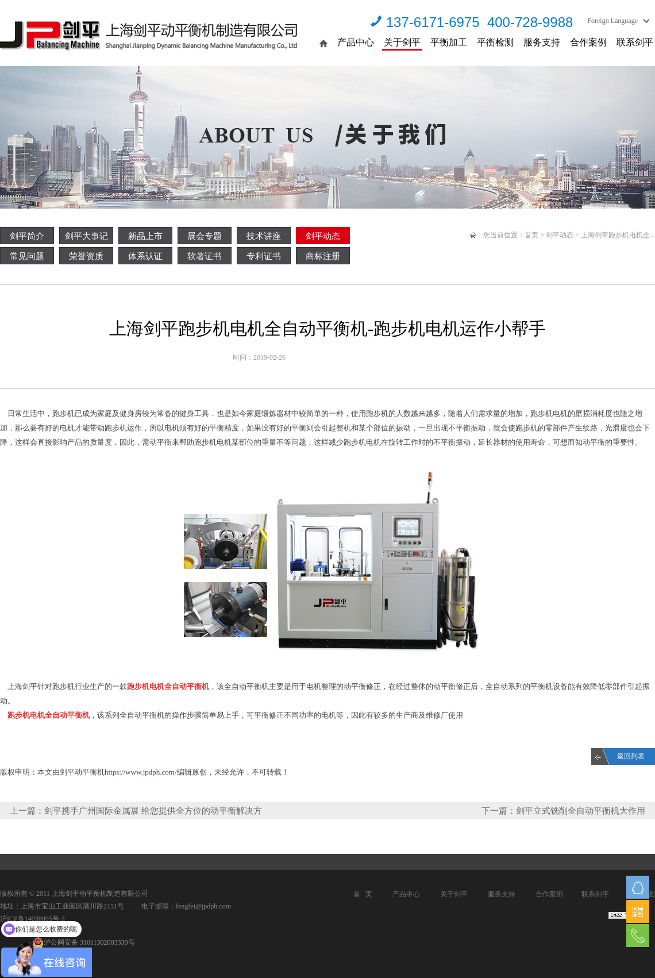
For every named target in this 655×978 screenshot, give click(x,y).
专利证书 (263, 256)
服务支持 (541, 42)
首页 (531, 235)
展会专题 (204, 236)
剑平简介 (27, 236)
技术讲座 (263, 236)
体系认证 (145, 256)
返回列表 (631, 756)
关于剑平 (402, 42)
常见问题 (27, 256)
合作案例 (588, 42)
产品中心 (355, 42)
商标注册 (323, 256)
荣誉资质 (86, 256)
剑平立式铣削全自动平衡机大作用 (580, 810)
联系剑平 (635, 42)
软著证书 (204, 256)
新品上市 (145, 236)
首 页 (362, 894)
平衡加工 (448, 42)
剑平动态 (323, 236)
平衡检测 (495, 42)
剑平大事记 (86, 236)
